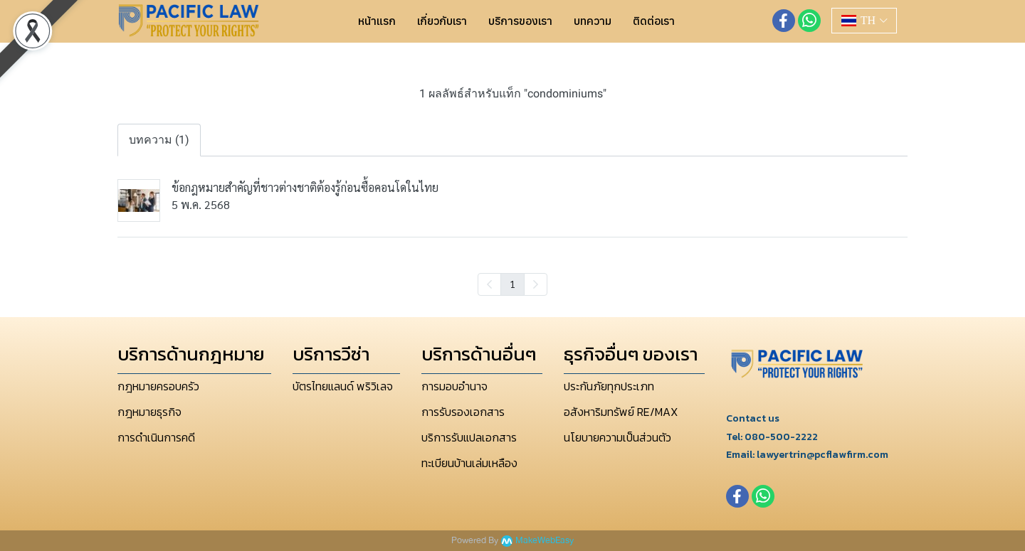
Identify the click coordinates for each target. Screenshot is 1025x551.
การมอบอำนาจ (454, 386)
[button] (864, 20)
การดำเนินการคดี (156, 437)
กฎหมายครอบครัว (158, 386)
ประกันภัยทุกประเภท (609, 386)
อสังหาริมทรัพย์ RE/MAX (621, 411)
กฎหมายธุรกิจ (149, 411)
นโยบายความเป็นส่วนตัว (617, 437)
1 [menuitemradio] (512, 283)
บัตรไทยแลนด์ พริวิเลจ (343, 386)
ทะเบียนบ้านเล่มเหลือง (469, 462)
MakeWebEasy (544, 540)
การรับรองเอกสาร (463, 411)
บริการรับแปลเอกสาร (469, 437)
